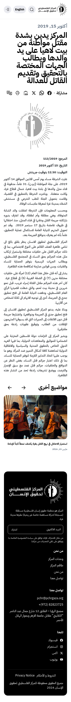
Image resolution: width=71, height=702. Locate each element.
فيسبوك (56, 640)
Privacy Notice (25, 675)
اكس (57, 653)
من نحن (58, 572)
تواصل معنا (56, 578)
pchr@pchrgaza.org (50, 598)
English (19, 10)
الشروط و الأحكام (46, 675)
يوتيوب (56, 659)
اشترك (14, 529)
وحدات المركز (55, 559)
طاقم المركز (56, 565)
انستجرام (56, 646)
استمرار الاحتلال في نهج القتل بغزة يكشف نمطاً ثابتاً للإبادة (37, 444)
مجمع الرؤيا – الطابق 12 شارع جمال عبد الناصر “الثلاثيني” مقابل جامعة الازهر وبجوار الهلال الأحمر (36, 615)
